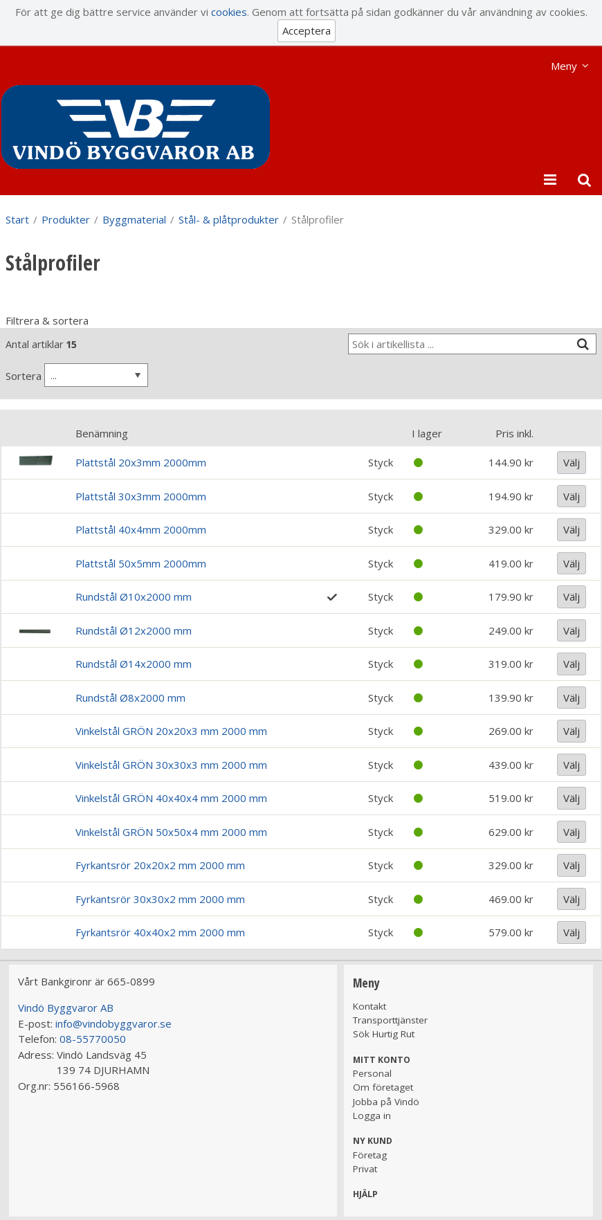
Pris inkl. (514, 433)
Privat (365, 1169)
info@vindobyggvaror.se (113, 1023)
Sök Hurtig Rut (383, 1034)
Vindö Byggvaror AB (65, 1007)
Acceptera (306, 30)
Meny (564, 66)
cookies (229, 12)
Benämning (101, 433)
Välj (571, 462)
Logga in (372, 1115)
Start (17, 219)
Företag (370, 1155)
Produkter (66, 219)
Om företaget (383, 1087)
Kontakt (369, 1006)
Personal (372, 1073)
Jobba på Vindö (386, 1101)
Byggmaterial (134, 219)
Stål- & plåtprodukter (229, 219)
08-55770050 (93, 1039)
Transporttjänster (390, 1020)
